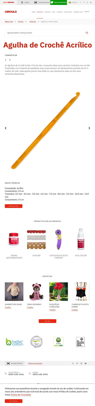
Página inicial (9, 21)
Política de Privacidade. (21, 394)
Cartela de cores (13, 206)
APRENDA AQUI (78, 12)
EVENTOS (60, 12)
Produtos (20, 21)
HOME (33, 12)
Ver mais (47, 321)
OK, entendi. (13, 401)
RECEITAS (48, 12)
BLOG (53, 12)
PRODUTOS (40, 12)
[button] (6, 128)
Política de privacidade (35, 363)
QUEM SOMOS (68, 12)
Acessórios (33, 21)
